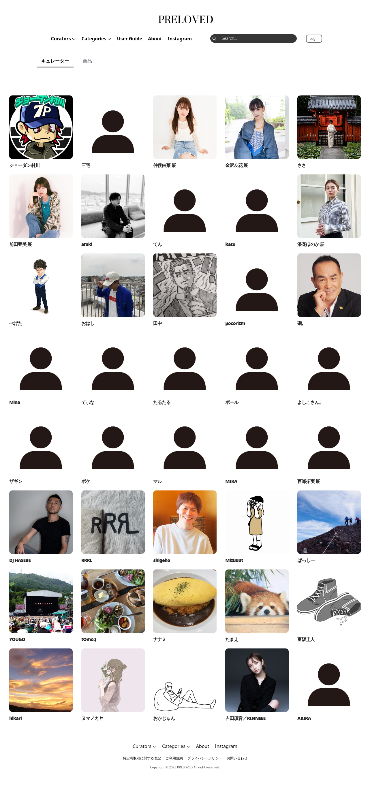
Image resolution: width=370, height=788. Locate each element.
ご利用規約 (174, 758)
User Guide (129, 38)
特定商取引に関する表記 (142, 758)
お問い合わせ (237, 758)
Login (313, 38)
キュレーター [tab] (55, 61)
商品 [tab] (87, 61)
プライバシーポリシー (204, 758)
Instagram (180, 38)
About (155, 38)
